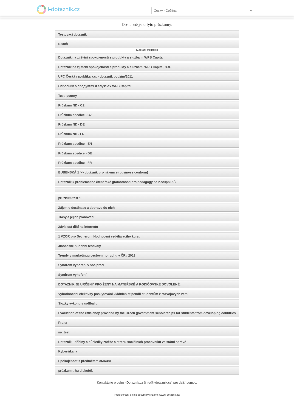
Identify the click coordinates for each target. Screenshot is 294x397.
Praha (62, 322)
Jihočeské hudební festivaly (79, 246)
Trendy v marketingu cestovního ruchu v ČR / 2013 (96, 255)
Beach (63, 44)
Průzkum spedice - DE (75, 153)
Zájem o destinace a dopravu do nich (86, 208)
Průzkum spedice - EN (75, 143)
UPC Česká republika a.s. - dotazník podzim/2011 (95, 76)
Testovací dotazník (72, 34)
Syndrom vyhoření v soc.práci (81, 265)
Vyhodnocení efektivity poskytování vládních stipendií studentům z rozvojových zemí (123, 294)
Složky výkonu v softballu (77, 303)
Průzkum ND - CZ (71, 105)
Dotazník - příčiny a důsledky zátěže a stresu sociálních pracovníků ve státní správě (122, 342)
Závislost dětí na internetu (78, 227)
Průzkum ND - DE (71, 124)
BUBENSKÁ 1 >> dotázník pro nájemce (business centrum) (103, 172)
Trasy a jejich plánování (76, 217)
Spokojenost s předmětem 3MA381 (84, 361)
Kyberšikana (67, 351)
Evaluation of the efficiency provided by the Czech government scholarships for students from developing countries (147, 313)
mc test (63, 332)
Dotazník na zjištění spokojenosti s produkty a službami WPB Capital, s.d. (114, 67)
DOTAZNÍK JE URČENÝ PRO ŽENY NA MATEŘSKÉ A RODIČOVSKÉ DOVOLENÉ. (119, 284)
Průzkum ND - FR (71, 134)
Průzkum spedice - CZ (75, 115)
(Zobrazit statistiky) (147, 49)
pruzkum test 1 (69, 198)
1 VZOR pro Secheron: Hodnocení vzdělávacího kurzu (99, 236)
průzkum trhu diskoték (75, 370)
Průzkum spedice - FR (75, 163)
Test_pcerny (67, 96)
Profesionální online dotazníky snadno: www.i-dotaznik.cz (147, 394)
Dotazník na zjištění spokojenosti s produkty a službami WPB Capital (110, 57)
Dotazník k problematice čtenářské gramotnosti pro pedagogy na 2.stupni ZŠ (116, 182)
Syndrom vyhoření (72, 275)
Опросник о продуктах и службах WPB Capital (94, 86)
